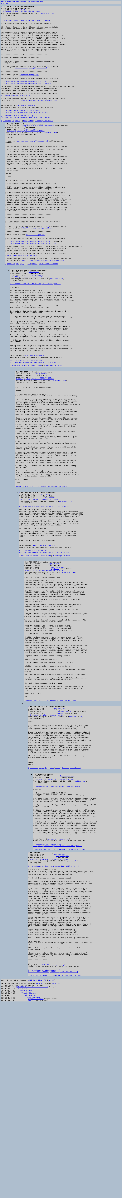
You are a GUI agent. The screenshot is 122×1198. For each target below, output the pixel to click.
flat (25, 145)
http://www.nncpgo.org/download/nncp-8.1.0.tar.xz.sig (27, 100)
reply (17, 145)
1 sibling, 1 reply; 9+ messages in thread (48, 854)
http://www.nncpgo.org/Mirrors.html (16, 114)
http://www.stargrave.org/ (26, 126)
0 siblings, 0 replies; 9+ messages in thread (54, 931)
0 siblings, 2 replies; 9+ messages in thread (44, 682)
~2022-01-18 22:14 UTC (37, 1171)
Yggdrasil (55, 680)
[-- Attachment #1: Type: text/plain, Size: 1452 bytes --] (58, 939)
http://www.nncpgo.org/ (29, 89)
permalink (45, 16)
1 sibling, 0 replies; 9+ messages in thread (49, 1027)
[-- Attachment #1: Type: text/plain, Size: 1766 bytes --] (35, 339)
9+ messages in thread (44, 145)
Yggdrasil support (65, 850)
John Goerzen (25, 12)
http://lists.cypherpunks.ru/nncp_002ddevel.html (37, 120)
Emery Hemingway (57, 678)
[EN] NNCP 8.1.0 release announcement (38, 150)
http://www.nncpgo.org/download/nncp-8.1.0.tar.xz (25, 97)
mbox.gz (39, 1175)
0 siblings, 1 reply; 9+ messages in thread (21, 14)
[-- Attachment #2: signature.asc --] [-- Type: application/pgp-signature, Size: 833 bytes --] (26, 139)
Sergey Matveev (32, 154)
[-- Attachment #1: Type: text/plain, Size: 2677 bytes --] (53, 1035)
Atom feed (5, 4)
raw (53, 16)
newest (51, 1171)
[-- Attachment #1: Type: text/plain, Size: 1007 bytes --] (44, 605)
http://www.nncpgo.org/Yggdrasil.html (31, 81)
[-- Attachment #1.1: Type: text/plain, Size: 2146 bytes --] (27, 24)
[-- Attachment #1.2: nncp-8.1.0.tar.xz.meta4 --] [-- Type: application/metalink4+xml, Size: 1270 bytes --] (26, 133)
